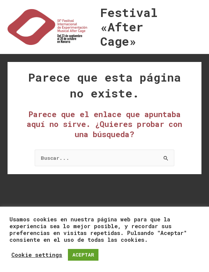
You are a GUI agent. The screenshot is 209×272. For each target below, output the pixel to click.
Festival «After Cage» (129, 27)
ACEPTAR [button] (83, 254)
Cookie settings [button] (36, 255)
